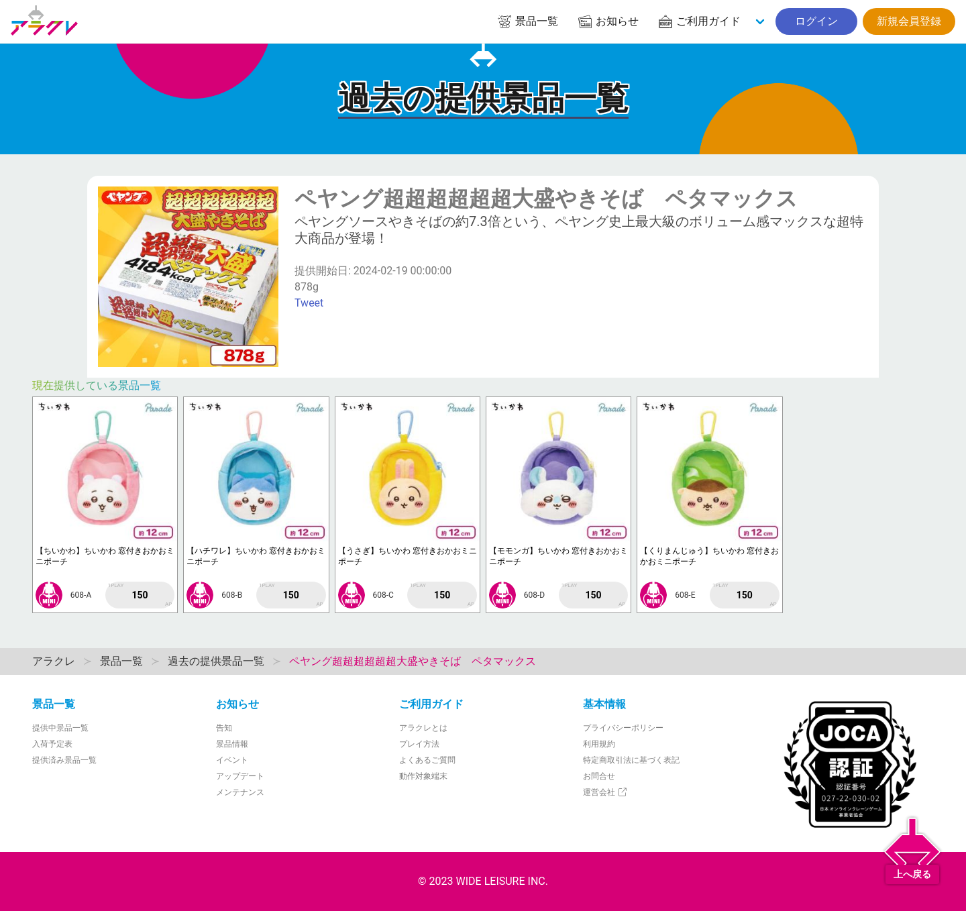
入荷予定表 (52, 744)
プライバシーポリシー (623, 728)
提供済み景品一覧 (64, 760)
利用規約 (599, 744)
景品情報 (232, 744)
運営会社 (605, 792)
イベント (232, 760)
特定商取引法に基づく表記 (631, 760)
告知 (224, 728)
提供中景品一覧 (60, 728)
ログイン (816, 21)
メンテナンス (240, 792)
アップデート (240, 776)
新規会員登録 (909, 21)
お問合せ (599, 776)
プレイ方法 (419, 744)
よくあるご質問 (427, 760)
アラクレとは (423, 728)
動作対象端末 (423, 776)
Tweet (308, 303)
